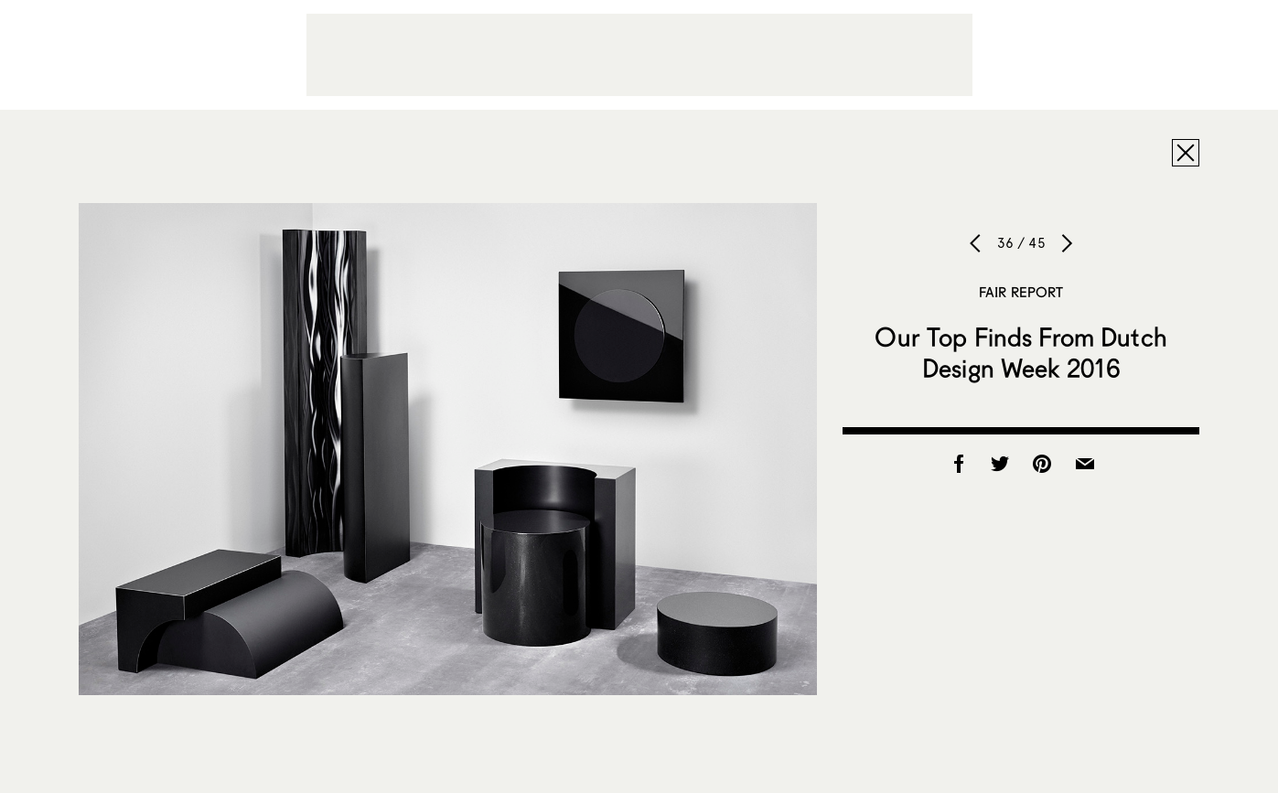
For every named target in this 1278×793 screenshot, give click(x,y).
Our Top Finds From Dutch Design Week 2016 (1020, 352)
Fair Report (1021, 292)
